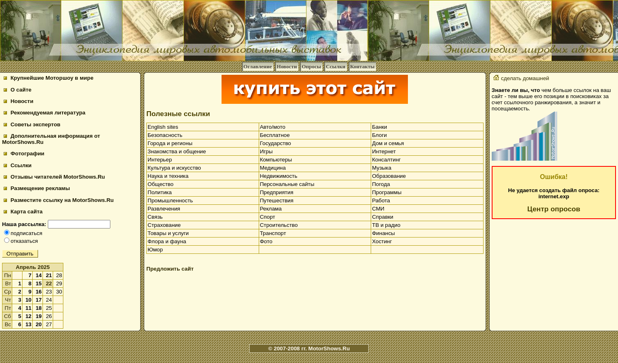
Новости (287, 66)
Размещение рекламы (37, 188)
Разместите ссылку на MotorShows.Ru (59, 200)
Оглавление (258, 66)
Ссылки (335, 66)
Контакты (362, 66)
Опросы (311, 66)
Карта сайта (23, 211)
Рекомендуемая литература (44, 113)
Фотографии (24, 153)
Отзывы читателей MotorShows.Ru (54, 177)
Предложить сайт (170, 269)
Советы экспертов (32, 124)
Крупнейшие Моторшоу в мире (49, 78)
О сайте (17, 90)
